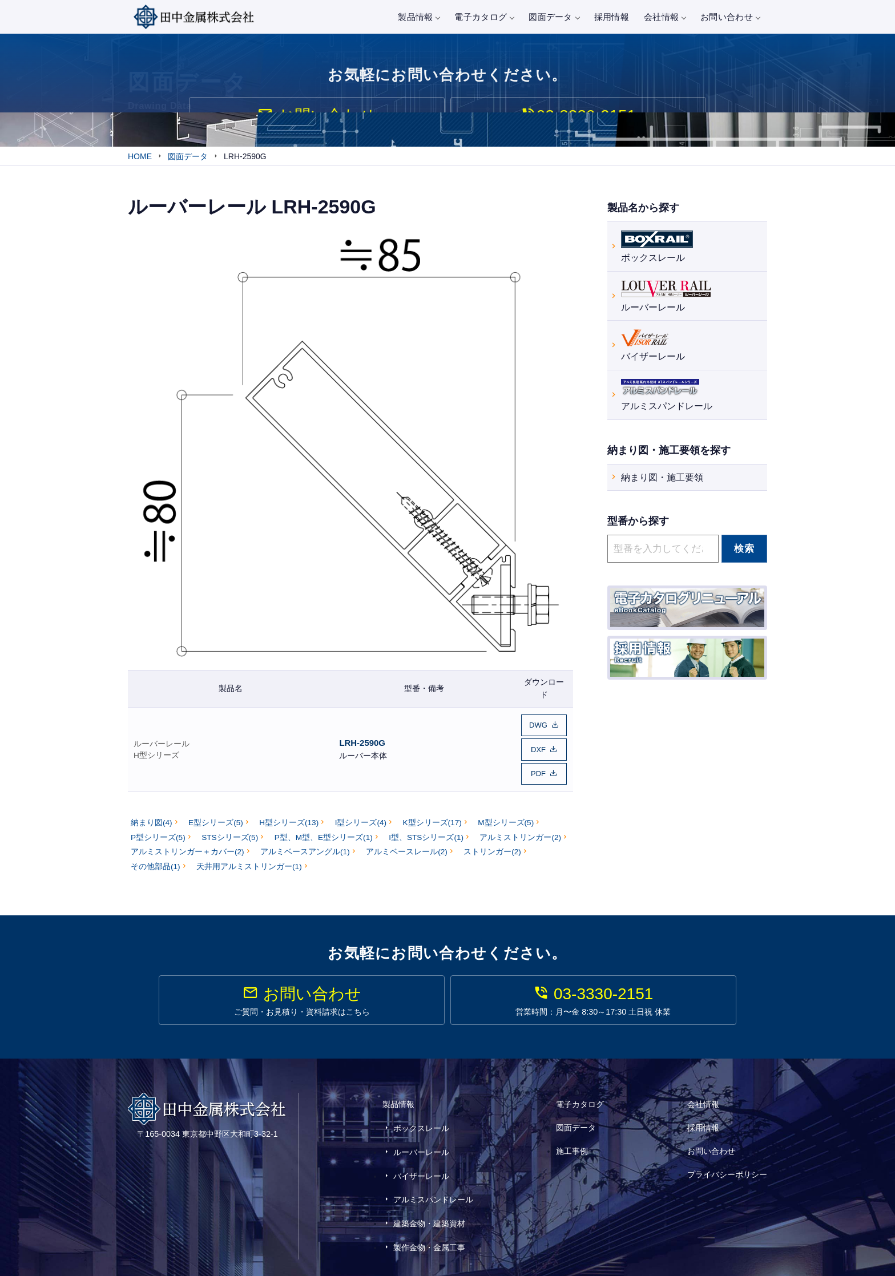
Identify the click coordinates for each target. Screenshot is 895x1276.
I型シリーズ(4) (360, 820)
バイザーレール (653, 346)
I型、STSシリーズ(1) (426, 834)
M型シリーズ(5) (506, 820)
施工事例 (572, 1139)
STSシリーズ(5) (229, 834)
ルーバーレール (162, 745)
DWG (538, 729)
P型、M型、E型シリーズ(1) (324, 834)
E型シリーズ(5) (215, 820)
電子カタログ (484, 17)
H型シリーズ (156, 757)
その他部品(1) (155, 863)
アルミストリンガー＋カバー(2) (187, 849)
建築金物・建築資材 (429, 1192)
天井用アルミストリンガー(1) (249, 863)
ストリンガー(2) (492, 849)
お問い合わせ (730, 17)
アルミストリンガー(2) (520, 834)
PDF (538, 772)
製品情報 (419, 17)
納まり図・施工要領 (662, 479)
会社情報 (665, 17)
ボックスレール (657, 246)
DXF (538, 750)
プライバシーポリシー (727, 1155)
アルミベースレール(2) (407, 849)
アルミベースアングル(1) (305, 849)
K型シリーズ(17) (432, 820)
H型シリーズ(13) (289, 820)
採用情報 (611, 17)
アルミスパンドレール (666, 395)
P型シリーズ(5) (158, 834)
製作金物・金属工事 (429, 1209)
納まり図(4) (151, 820)
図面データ (554, 17)
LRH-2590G (362, 744)
